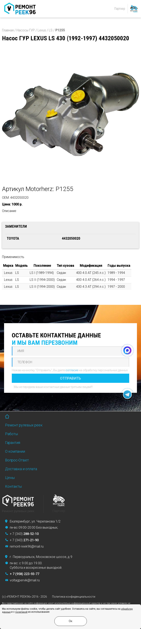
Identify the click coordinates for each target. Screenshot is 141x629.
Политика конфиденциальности (73, 596)
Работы (11, 434)
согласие (72, 370)
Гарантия (12, 442)
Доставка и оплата (21, 469)
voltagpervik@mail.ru (25, 580)
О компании (15, 451)
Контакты (13, 486)
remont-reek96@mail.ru (27, 546)
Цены (10, 477)
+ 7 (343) (24, 534)
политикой (21, 612)
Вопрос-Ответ (17, 460)
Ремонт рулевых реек (24, 425)
